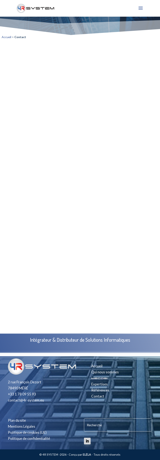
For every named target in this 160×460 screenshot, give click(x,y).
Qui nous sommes (105, 372)
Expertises (99, 384)
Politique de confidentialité (29, 438)
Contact (97, 396)
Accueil (6, 37)
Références (100, 390)
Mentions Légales (21, 426)
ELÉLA (87, 454)
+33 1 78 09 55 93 (22, 394)
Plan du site (17, 420)
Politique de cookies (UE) (27, 432)
